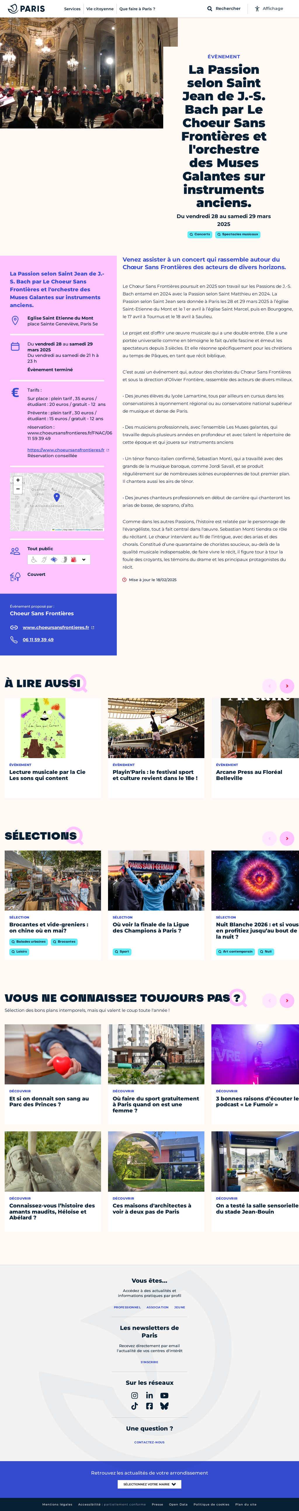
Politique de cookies (212, 1504)
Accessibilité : (112, 1504)
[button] (57, 497)
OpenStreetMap (83, 529)
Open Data (178, 1504)
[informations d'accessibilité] (59, 560)
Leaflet (57, 529)
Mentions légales (57, 1504)
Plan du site (246, 1504)
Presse (157, 1504)
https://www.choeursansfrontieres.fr (66, 450)
